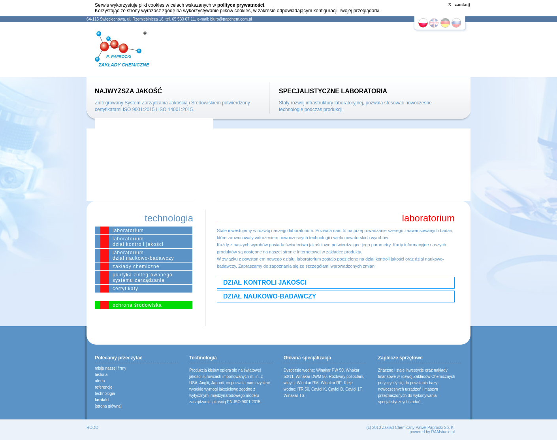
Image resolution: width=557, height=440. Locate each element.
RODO (92, 427)
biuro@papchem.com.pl (231, 19)
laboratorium (128, 230)
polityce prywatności (240, 5)
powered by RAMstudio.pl (432, 432)
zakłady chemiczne (136, 266)
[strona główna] (108, 406)
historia (101, 374)
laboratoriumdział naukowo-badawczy (143, 255)
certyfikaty (125, 288)
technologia (105, 393)
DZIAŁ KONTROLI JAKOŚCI (265, 282)
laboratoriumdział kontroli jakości (138, 241)
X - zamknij (459, 4)
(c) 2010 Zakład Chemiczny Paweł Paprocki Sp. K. (411, 427)
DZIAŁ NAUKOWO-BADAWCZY (269, 296)
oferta (100, 381)
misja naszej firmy (110, 368)
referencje (103, 387)
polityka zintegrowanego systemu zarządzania (143, 277)
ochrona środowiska (137, 305)
